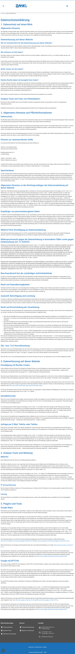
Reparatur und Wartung (28, 630)
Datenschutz (38, 647)
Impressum (31, 647)
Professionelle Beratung (28, 627)
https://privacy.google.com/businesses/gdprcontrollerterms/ (16, 541)
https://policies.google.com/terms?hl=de (47, 600)
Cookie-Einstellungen (6, 644)
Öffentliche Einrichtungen (9, 634)
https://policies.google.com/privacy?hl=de (23, 600)
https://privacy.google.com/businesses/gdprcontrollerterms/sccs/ (52, 541)
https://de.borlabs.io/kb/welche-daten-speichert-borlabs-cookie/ (26, 385)
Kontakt (45, 647)
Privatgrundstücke (7, 627)
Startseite (3, 13)
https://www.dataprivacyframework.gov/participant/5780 (52, 556)
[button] (3, 6)
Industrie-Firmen (7, 630)
